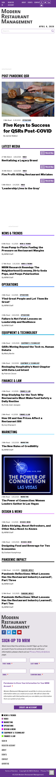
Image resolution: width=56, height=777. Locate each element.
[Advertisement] (28, 52)
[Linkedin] (49, 2)
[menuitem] (24, 2)
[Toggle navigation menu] (51, 772)
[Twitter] (45, 2)
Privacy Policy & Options (39, 652)
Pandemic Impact (27, 570)
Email (5, 674)
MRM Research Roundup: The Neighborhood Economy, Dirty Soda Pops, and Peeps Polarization (24, 270)
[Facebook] (41, 2)
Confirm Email (36, 674)
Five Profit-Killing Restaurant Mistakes (27, 174)
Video (25, 157)
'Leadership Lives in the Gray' (21, 188)
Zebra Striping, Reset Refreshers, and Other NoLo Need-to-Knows (26, 527)
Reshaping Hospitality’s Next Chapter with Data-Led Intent (26, 368)
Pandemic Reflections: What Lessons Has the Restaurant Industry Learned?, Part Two (27, 600)
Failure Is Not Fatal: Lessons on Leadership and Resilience (22, 320)
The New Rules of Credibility (20, 446)
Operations (26, 120)
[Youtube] (41, 5)
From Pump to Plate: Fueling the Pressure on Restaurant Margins (23, 249)
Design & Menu (25, 522)
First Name (7, 663)
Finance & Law (25, 391)
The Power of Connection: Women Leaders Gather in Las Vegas (23, 502)
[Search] (52, 31)
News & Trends (25, 243)
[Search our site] (26, 31)
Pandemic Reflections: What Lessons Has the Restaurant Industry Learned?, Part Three (27, 577)
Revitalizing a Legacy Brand (20, 160)
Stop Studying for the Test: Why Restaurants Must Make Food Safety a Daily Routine (26, 398)
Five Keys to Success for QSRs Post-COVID (27, 128)
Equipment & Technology (30, 343)
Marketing (25, 442)
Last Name (34, 663)
